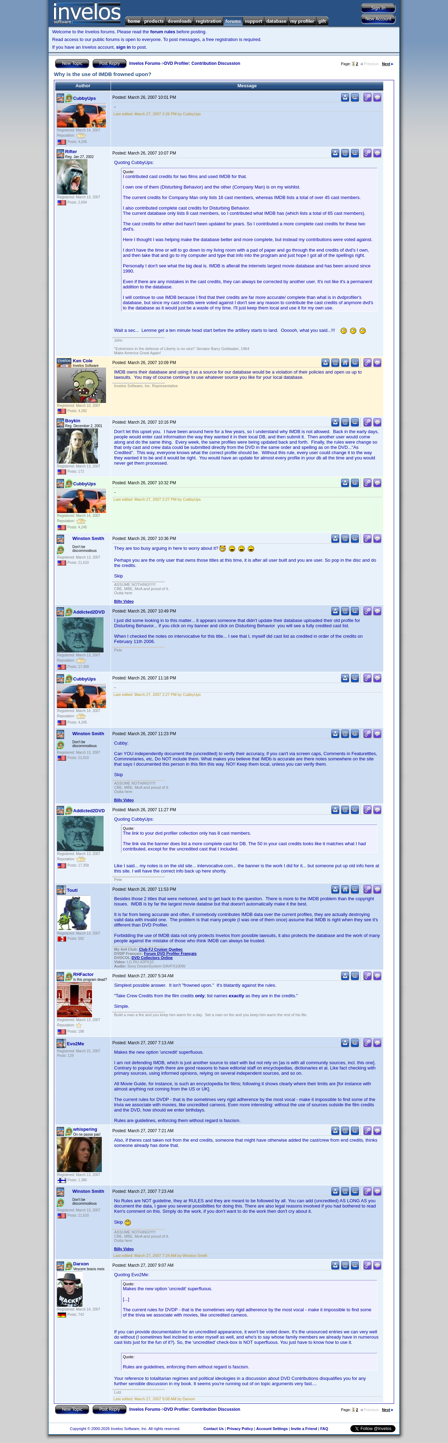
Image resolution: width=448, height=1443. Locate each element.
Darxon (81, 1263)
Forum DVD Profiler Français (170, 953)
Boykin (72, 420)
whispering (85, 1129)
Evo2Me (75, 1043)
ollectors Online (152, 958)
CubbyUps (84, 98)
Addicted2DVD (89, 612)
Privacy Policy (240, 1429)
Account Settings (272, 1429)
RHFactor (83, 974)
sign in (123, 47)
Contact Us (213, 1429)
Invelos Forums (144, 63)
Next (387, 64)
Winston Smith (88, 538)
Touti (72, 890)
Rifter (71, 151)
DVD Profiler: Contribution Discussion (202, 63)
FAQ (324, 1429)
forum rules (162, 31)
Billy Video (124, 601)
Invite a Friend (304, 1429)
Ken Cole (82, 360)
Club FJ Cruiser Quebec (161, 949)
